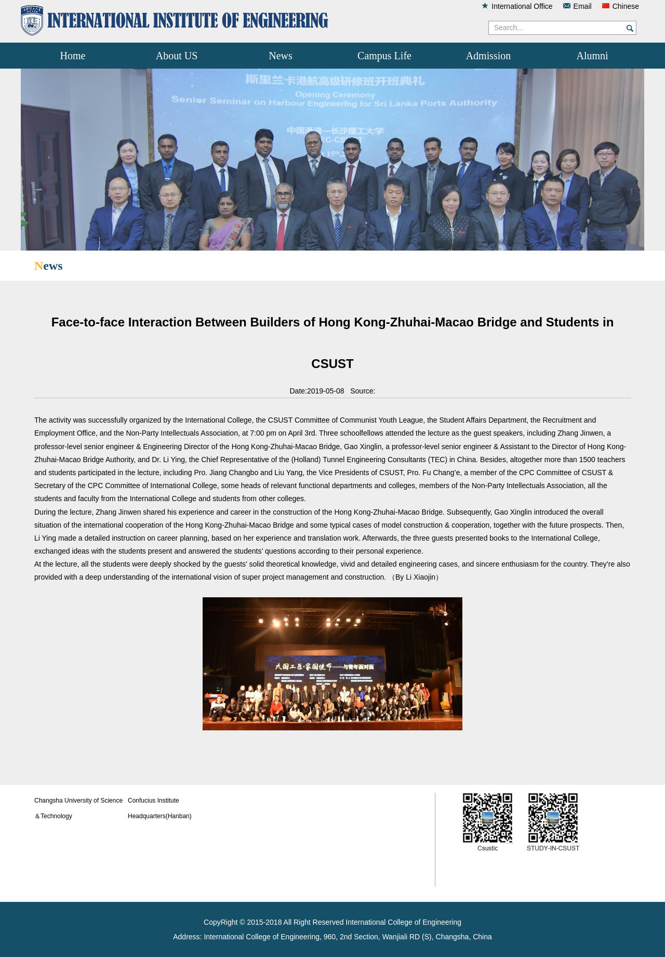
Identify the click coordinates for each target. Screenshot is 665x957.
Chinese (626, 6)
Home (73, 55)
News (280, 55)
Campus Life (384, 55)
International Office (521, 6)
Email (583, 6)
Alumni (592, 55)
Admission (488, 55)
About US (177, 55)
